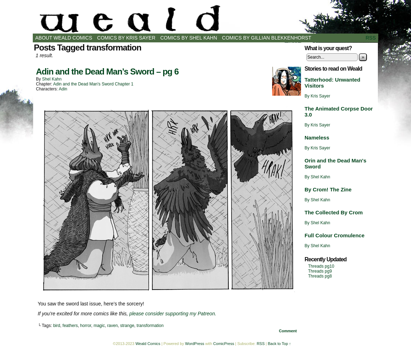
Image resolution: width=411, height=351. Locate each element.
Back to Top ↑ (279, 343)
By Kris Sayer (317, 96)
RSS (371, 38)
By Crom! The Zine (328, 189)
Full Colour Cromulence (334, 235)
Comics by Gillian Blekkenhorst (266, 38)
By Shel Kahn (317, 176)
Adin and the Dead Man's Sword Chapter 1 (93, 84)
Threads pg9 (320, 271)
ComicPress (223, 343)
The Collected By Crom (334, 212)
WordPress (194, 343)
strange (127, 325)
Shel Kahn (51, 79)
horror (85, 325)
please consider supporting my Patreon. (172, 313)
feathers (70, 325)
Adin (63, 89)
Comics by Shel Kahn (188, 38)
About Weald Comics (63, 38)
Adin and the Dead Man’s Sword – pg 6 (107, 71)
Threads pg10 (321, 266)
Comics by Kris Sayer (126, 38)
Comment (288, 331)
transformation (150, 325)
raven (112, 325)
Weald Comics (205, 19)
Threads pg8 (320, 276)
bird (56, 325)
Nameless (317, 138)
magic (99, 325)
